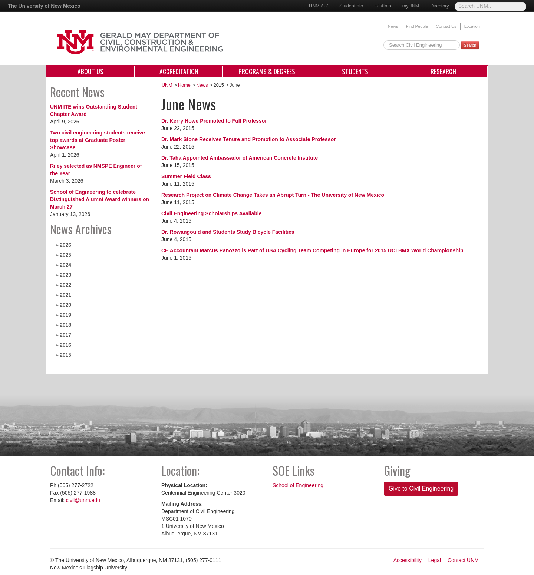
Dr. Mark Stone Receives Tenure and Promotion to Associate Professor (248, 139)
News (393, 26)
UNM (167, 85)
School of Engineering (298, 485)
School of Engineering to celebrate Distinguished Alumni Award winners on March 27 (99, 199)
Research (443, 71)
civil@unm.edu (83, 500)
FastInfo (382, 6)
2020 (65, 305)
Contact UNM (463, 560)
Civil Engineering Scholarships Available (211, 213)
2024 (65, 265)
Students (355, 71)
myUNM (410, 6)
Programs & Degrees (266, 71)
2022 (65, 285)
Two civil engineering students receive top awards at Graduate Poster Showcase (97, 140)
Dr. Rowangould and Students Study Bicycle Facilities (227, 232)
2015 (65, 355)
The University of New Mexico (44, 6)
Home (184, 85)
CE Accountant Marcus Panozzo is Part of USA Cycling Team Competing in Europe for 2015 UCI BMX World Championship (312, 250)
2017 (65, 335)
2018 (65, 325)
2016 (65, 345)
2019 (65, 315)
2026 (65, 245)
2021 (65, 295)
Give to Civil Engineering (421, 488)
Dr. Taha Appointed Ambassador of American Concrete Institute (239, 158)
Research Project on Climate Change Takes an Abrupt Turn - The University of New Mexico (272, 195)
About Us (90, 71)
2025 (65, 255)
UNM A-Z (318, 6)
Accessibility (407, 560)
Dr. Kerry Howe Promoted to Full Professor (214, 121)
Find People (417, 26)
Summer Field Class (186, 176)
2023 (65, 275)
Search (470, 45)
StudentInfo (351, 6)
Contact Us (446, 26)
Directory (439, 6)
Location (472, 26)
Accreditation (178, 71)
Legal (434, 560)
